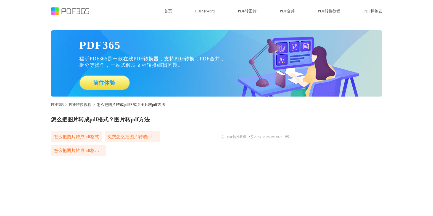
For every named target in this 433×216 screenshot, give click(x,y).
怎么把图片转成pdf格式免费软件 (80, 150)
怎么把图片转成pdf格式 (76, 136)
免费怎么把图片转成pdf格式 (133, 136)
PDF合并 (287, 11)
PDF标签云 (372, 11)
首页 (168, 11)
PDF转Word (205, 11)
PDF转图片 (247, 11)
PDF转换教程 (329, 11)
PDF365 (57, 105)
